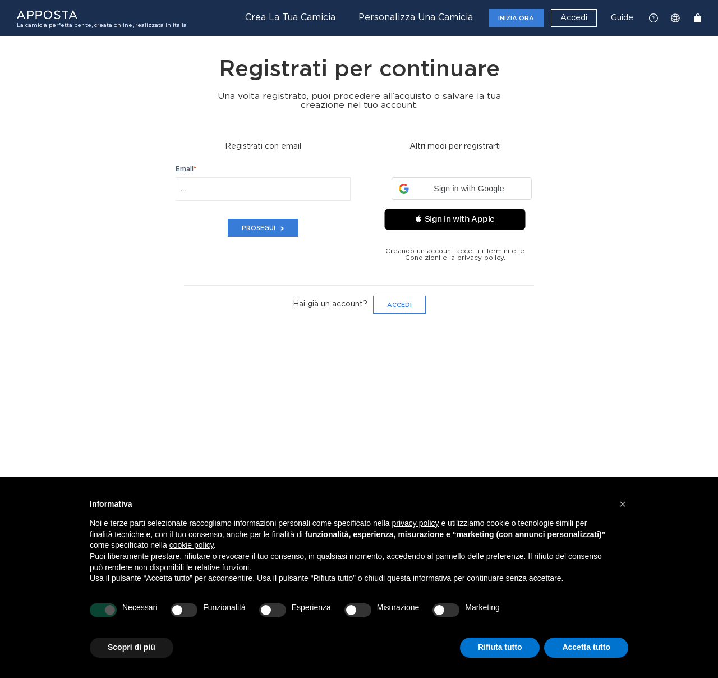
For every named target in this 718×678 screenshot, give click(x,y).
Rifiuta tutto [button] (500, 647)
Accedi (573, 18)
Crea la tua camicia (290, 17)
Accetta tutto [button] (586, 647)
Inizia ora (516, 18)
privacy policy (480, 258)
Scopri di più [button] (131, 647)
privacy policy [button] (415, 523)
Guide (622, 18)
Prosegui (263, 228)
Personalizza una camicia (415, 17)
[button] (462, 188)
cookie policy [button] (191, 544)
